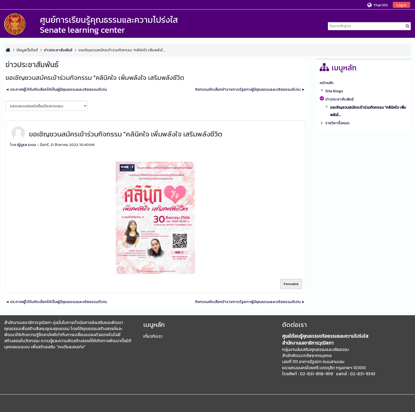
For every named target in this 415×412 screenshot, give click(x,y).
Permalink (291, 284)
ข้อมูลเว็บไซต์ (27, 50)
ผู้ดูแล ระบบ (26, 145)
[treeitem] (364, 82)
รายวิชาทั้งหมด (337, 123)
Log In (401, 5)
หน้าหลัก (326, 83)
